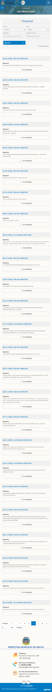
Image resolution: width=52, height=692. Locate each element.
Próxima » (20, 627)
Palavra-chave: (31, 33)
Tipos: (5, 26)
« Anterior (5, 623)
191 (12, 627)
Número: (6, 33)
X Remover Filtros (43, 46)
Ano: (28, 26)
